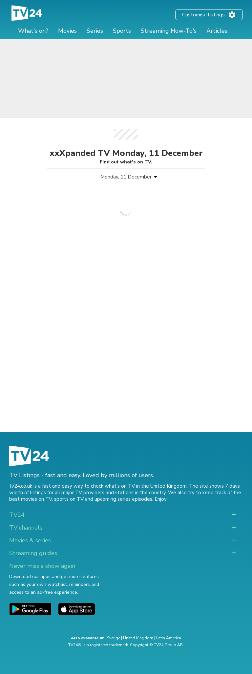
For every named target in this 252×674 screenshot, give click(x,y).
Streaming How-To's (169, 31)
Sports (122, 31)
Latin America (168, 638)
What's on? (33, 31)
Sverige (113, 638)
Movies (67, 31)
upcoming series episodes (123, 499)
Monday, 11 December (126, 177)
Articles (216, 31)
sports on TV (69, 499)
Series (95, 31)
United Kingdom (138, 638)
